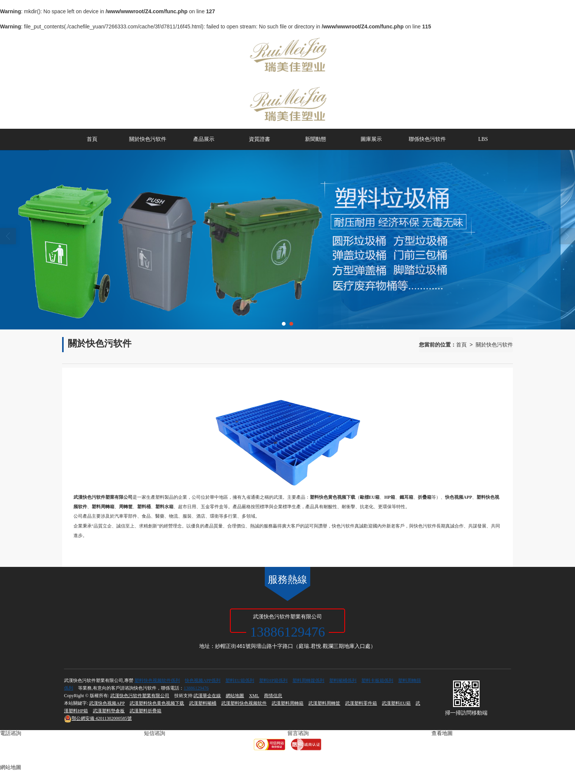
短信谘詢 (154, 733)
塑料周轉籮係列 (308, 680)
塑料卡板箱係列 (377, 680)
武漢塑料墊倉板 (109, 710)
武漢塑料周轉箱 (287, 703)
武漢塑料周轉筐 (324, 703)
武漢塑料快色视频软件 (244, 703)
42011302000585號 (98, 718)
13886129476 (196, 688)
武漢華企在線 (207, 695)
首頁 (92, 139)
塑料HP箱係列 (273, 680)
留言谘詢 (298, 733)
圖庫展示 (371, 139)
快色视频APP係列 (202, 680)
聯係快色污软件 (427, 139)
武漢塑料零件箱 (361, 703)
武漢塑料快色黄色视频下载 (157, 703)
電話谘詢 (10, 733)
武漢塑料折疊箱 (145, 710)
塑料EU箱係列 (239, 680)
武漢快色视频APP (107, 703)
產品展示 (203, 139)
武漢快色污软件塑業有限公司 (139, 695)
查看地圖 (442, 733)
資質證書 (259, 139)
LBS (483, 139)
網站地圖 (235, 695)
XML (254, 695)
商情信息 (273, 695)
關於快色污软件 (147, 139)
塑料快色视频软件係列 (157, 680)
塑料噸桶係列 (342, 680)
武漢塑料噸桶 (202, 703)
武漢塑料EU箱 (396, 703)
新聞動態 (315, 139)
